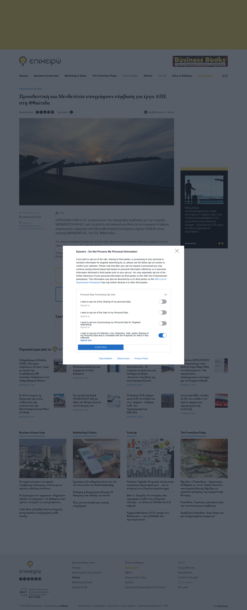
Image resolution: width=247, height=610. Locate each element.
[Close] (178, 252)
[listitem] (123, 294)
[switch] (162, 301)
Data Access (123, 358)
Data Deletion (105, 358)
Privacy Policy (141, 358)
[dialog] (123, 305)
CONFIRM (101, 347)
